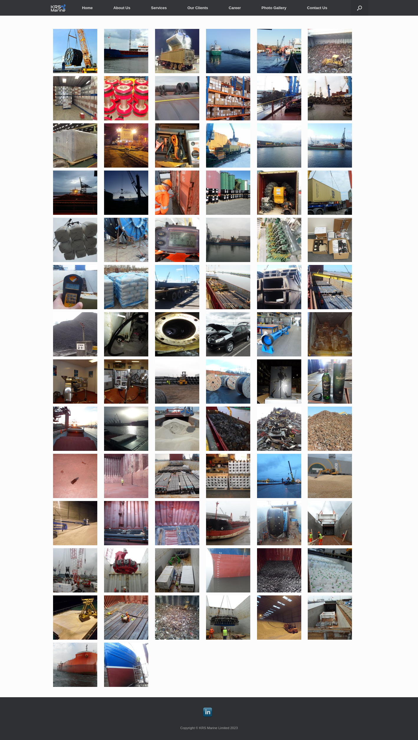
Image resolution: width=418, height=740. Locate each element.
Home (87, 8)
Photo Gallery (274, 8)
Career (235, 8)
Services (159, 8)
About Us (121, 8)
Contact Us (317, 8)
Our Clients (197, 8)
